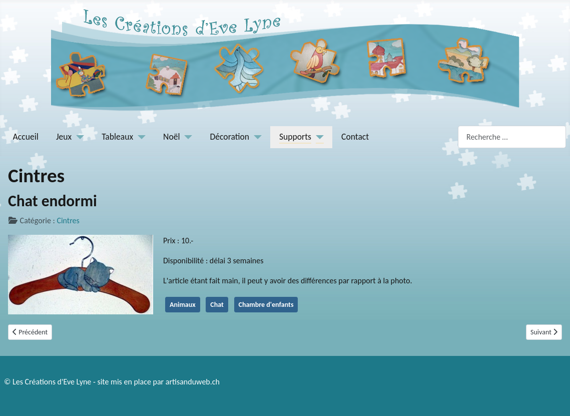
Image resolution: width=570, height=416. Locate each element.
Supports (295, 136)
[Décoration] (255, 136)
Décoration (230, 136)
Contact (355, 136)
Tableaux (117, 136)
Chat (217, 304)
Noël (171, 136)
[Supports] (317, 136)
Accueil (26, 136)
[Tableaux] (139, 136)
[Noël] (186, 136)
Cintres (68, 220)
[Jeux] (78, 136)
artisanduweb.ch (193, 381)
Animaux (183, 304)
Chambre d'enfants (266, 304)
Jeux (64, 136)
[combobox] (512, 137)
